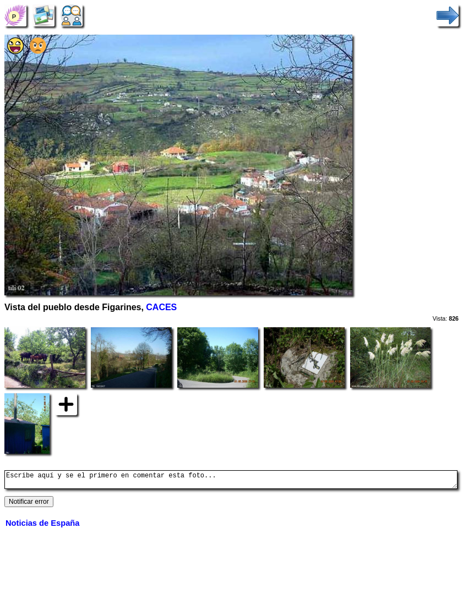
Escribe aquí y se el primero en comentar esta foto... (230, 481)
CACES (161, 307)
